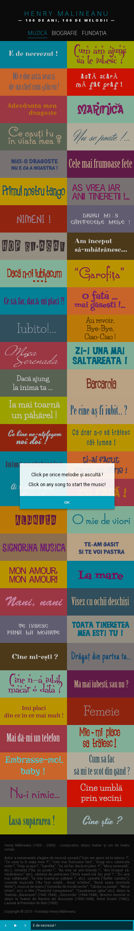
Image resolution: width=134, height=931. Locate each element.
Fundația (94, 33)
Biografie (64, 33)
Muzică (37, 33)
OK (67, 502)
